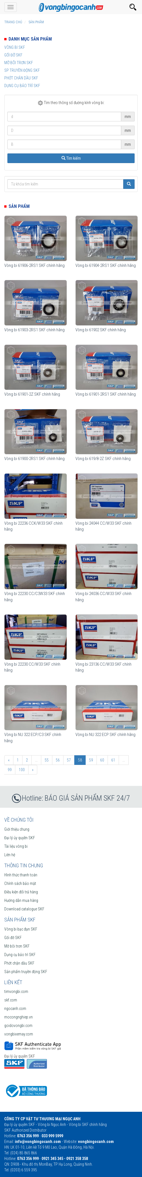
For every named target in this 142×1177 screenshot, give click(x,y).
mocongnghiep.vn (18, 1017)
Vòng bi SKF (14, 47)
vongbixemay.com (18, 1034)
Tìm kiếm (71, 158)
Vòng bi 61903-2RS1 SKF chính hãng (34, 329)
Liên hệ (9, 855)
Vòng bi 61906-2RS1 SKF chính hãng (34, 265)
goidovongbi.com (18, 1025)
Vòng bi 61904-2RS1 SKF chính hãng (105, 265)
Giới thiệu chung (16, 829)
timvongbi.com (16, 991)
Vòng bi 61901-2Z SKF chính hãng (32, 394)
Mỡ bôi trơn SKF (18, 62)
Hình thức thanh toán (20, 875)
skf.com (10, 1000)
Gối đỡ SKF (13, 55)
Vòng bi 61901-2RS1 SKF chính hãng (105, 394)
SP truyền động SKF (22, 70)
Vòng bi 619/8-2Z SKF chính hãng (103, 458)
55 (47, 760)
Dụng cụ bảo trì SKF (22, 85)
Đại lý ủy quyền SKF (19, 838)
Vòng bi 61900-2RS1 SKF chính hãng (34, 458)
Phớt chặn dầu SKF (19, 963)
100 (22, 769)
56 (58, 760)
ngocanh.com (15, 1008)
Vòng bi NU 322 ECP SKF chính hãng (105, 734)
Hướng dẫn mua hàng (21, 900)
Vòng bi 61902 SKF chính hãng (100, 329)
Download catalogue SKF (24, 909)
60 (102, 760)
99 (10, 769)
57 (69, 760)
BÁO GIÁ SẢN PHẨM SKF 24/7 (87, 798)
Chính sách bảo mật (20, 883)
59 (91, 760)
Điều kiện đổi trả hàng (21, 892)
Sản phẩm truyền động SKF (25, 971)
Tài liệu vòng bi (16, 846)
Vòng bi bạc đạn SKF (20, 929)
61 (113, 760)
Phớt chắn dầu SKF (21, 78)
